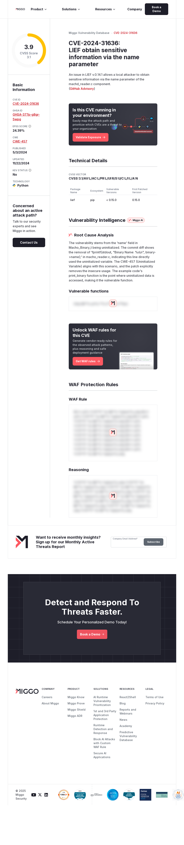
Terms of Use (154, 697)
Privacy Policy (154, 703)
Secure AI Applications (101, 755)
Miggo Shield (76, 709)
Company (134, 9)
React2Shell (128, 697)
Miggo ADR (75, 715)
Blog (123, 703)
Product (39, 9)
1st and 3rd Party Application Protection (104, 715)
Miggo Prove (76, 703)
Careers (47, 697)
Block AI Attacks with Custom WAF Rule (104, 743)
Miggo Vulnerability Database (89, 32)
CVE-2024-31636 (26, 104)
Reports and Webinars (128, 711)
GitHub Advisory (82, 89)
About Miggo (50, 703)
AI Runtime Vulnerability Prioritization (102, 701)
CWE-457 (20, 141)
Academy (126, 726)
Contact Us (29, 242)
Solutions (71, 9)
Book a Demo (156, 9)
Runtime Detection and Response (103, 729)
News (123, 719)
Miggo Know (76, 697)
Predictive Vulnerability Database (128, 736)
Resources (105, 9)
